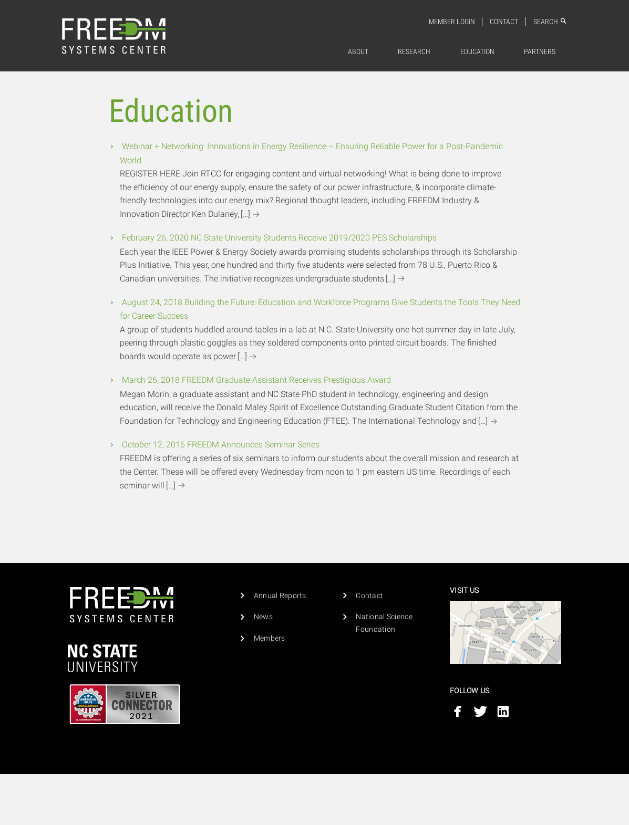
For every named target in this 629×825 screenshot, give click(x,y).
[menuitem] (358, 52)
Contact (504, 21)
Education (477, 51)
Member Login (452, 21)
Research (414, 51)
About (358, 51)
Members (269, 638)
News (263, 616)
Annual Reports (280, 595)
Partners (539, 51)
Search (550, 21)
